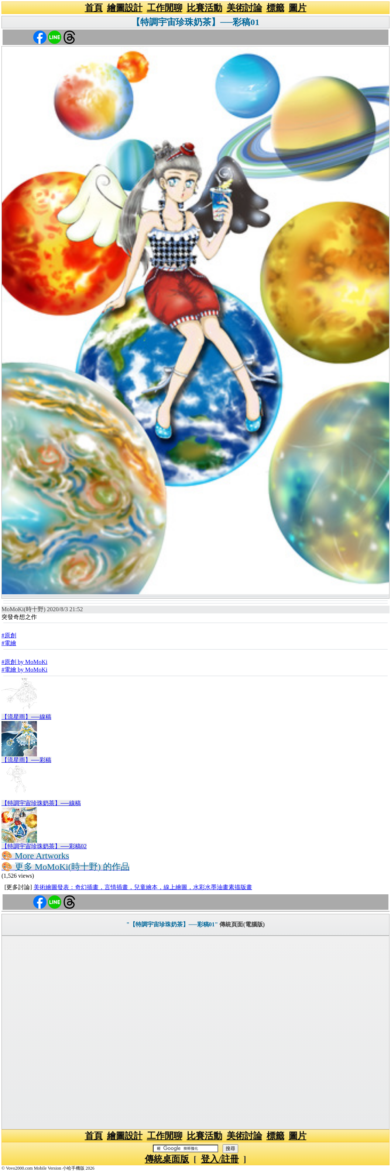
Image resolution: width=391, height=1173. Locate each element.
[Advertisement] (195, 1032)
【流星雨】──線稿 (26, 717)
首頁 (94, 8)
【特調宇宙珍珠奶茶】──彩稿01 (195, 22)
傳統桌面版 (167, 1159)
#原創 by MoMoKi (24, 662)
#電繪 (8, 643)
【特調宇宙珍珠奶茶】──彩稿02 (44, 846)
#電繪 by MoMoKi (24, 669)
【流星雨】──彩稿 (26, 760)
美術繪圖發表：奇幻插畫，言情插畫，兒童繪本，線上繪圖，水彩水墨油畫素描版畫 (143, 887)
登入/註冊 (220, 1159)
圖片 (297, 8)
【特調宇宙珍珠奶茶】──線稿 (41, 803)
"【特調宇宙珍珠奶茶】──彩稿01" (172, 924)
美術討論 (244, 8)
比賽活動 (204, 8)
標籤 (275, 8)
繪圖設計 (125, 8)
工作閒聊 (164, 8)
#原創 (8, 635)
